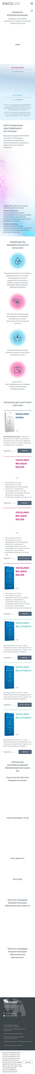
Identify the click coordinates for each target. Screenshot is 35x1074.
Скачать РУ (7, 205)
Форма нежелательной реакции (13, 1034)
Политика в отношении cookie (13, 1045)
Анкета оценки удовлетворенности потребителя (14, 1029)
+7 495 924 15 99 (11, 1013)
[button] (13, 451)
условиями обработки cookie (12, 1063)
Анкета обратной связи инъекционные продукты (11, 1025)
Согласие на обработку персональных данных (17, 1041)
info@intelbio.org (11, 1016)
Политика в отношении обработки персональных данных (14, 1037)
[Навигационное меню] (32, 3)
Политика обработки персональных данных (9, 1070)
